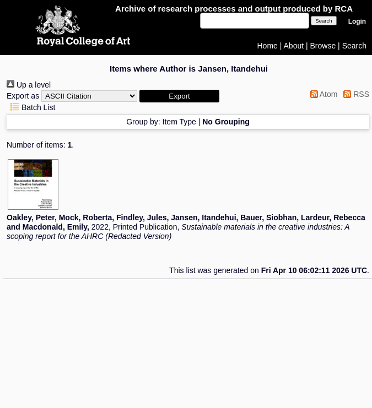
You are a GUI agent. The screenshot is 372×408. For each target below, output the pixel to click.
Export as (23, 95)
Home (267, 45)
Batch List (31, 107)
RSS (354, 94)
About (294, 45)
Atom (322, 94)
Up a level (29, 84)
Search (354, 45)
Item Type (179, 121)
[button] (179, 96)
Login (357, 21)
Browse (323, 45)
